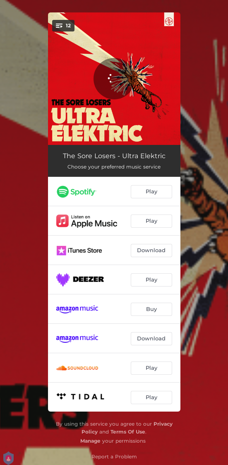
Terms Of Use (127, 432)
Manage (90, 441)
